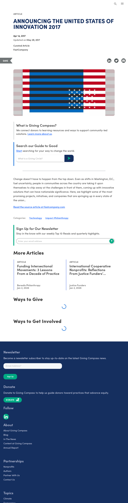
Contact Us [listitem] (9, 479)
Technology (35, 217)
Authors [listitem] (7, 470)
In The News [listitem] (9, 439)
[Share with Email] (123, 60)
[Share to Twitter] (116, 60)
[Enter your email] (65, 241)
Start (19, 150)
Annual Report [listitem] (10, 447)
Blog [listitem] (5, 434)
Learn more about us (40, 134)
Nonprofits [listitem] (8, 466)
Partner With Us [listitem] (11, 475)
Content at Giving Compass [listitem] (17, 443)
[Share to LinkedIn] (109, 60)
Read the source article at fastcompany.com (39, 207)
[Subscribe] (111, 241)
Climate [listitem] (7, 498)
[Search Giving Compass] (115, 4)
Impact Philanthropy (56, 217)
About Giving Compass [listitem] (15, 430)
